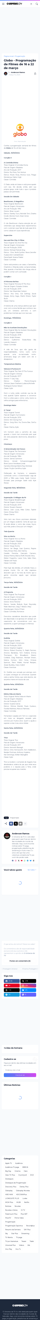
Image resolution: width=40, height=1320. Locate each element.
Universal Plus (10, 1245)
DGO (32, 1175)
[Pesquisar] (37, 4)
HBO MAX (9, 1194)
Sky (6, 1233)
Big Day (8, 1171)
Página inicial (8, 56)
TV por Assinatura (11, 1241)
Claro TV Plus (10, 1175)
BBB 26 (25, 1167)
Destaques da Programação (15, 1183)
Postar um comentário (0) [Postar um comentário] (20, 961)
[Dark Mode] (32, 4)
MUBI (18, 1202)
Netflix (26, 1202)
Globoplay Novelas (23, 1191)
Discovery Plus (10, 1187)
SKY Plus (27, 1230)
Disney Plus (24, 1187)
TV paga (19, 1237)
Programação (20, 56)
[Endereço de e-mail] (20, 1070)
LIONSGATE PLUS (12, 1198)
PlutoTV (8, 1218)
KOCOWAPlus (21, 1194)
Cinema (17, 1171)
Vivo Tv (18, 1249)
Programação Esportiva (14, 1226)
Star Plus (14, 1233)
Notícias (8, 1206)
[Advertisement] (20, 30)
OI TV (23, 1210)
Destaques (9, 1179)
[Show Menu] (3, 4)
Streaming (25, 1233)
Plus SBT (24, 1214)
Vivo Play (8, 1249)
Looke (25, 1198)
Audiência (19, 1163)
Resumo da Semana (12, 1230)
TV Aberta (9, 1237)
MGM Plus (9, 1202)
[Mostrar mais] (25, 824)
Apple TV (8, 1163)
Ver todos (31, 870)
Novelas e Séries (11, 1210)
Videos (21, 1245)
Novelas (18, 1206)
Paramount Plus (11, 1214)
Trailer (32, 1241)
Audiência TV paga (12, 1167)
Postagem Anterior (10, 969)
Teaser (23, 1241)
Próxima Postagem (29, 969)
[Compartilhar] (34, 73)
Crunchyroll (22, 1175)
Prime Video (19, 1218)
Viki (28, 1245)
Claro (26, 1171)
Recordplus (30, 1226)
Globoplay (9, 1191)
